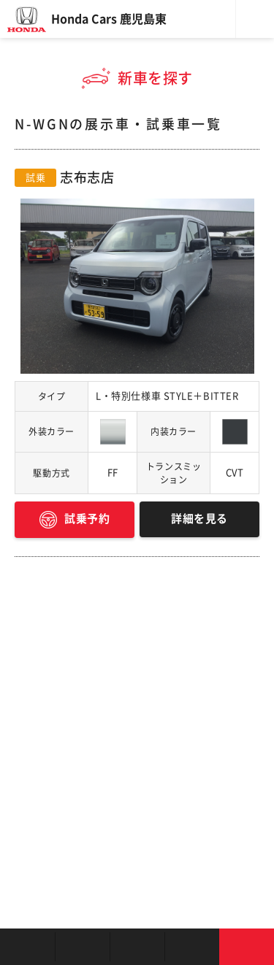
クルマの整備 (137, 947)
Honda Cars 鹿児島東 (109, 19)
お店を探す (27, 947)
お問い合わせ (246, 947)
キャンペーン (191, 947)
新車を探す (82, 947)
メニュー (255, 19)
